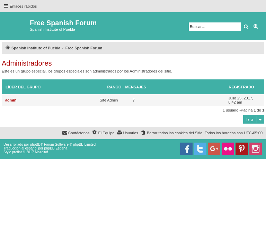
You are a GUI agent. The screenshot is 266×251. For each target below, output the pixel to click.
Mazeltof (41, 152)
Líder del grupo (23, 87)
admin (10, 100)
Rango (114, 87)
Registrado (241, 87)
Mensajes (135, 87)
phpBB (35, 144)
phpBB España (55, 148)
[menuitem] (171, 133)
